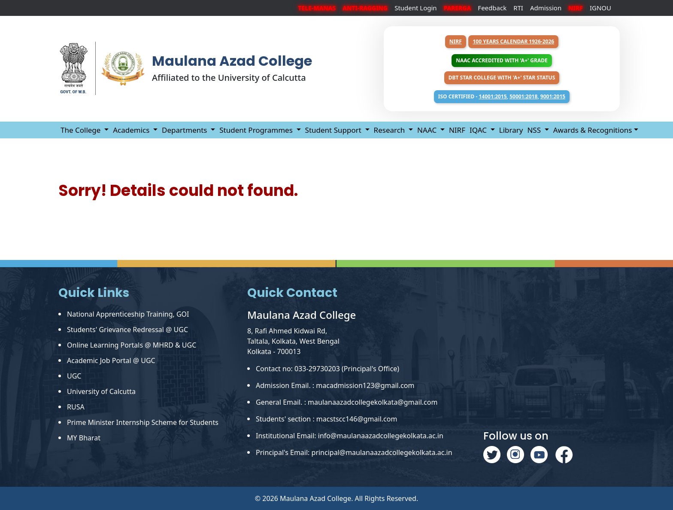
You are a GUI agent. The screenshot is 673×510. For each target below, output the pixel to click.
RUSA (76, 407)
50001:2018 (523, 96)
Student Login (415, 7)
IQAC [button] (479, 130)
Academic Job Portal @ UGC (111, 360)
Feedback (492, 7)
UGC (74, 376)
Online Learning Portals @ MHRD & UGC (131, 345)
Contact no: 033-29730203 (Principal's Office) (327, 368)
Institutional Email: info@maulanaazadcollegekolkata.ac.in (349, 435)
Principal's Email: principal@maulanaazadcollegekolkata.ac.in (354, 452)
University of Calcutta (101, 391)
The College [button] (82, 130)
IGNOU (600, 7)
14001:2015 (492, 96)
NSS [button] (535, 130)
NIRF (455, 41)
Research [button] (390, 130)
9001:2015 (552, 96)
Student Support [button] (334, 130)
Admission (545, 7)
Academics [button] (132, 130)
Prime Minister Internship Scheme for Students (142, 422)
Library (511, 130)
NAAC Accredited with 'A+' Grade (501, 60)
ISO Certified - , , (501, 96)
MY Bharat (83, 438)
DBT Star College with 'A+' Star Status (502, 77)
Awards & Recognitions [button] (592, 130)
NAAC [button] (427, 130)
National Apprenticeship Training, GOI (128, 314)
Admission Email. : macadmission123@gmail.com (335, 385)
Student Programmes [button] (256, 130)
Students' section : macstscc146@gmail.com (326, 419)
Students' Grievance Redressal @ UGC (127, 329)
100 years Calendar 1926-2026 (513, 41)
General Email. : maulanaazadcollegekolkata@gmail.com (346, 402)
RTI (518, 7)
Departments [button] (185, 130)
